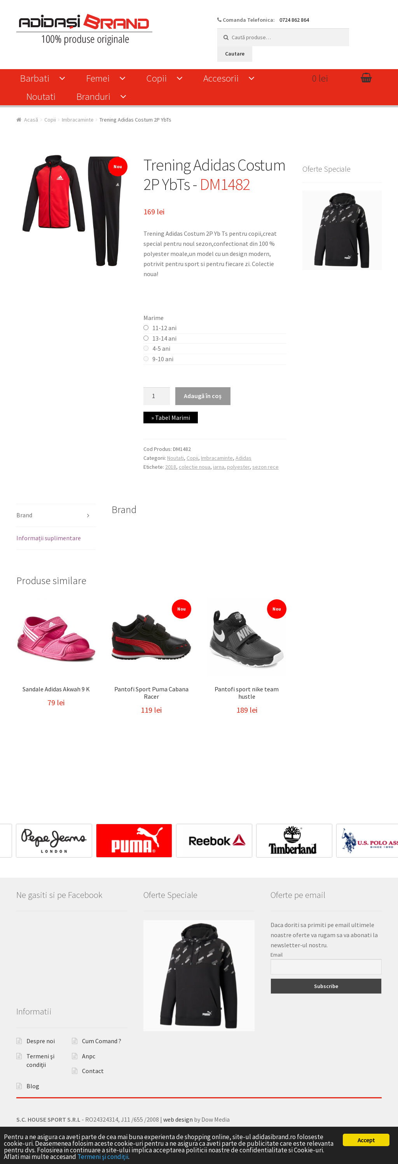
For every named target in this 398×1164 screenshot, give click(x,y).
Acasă (31, 119)
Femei (98, 78)
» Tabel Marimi (170, 417)
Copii (156, 78)
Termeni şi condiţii (102, 1156)
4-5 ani (161, 348)
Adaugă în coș (203, 396)
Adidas (243, 457)
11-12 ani (164, 328)
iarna (218, 466)
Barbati (34, 78)
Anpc (88, 1056)
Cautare (234, 53)
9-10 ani (162, 359)
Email (277, 954)
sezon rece (265, 466)
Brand (24, 515)
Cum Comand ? (101, 1041)
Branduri (93, 96)
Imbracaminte (78, 119)
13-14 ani (164, 338)
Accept (366, 1140)
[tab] (56, 515)
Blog (32, 1086)
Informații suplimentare (48, 538)
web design (178, 1119)
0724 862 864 (294, 19)
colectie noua (194, 466)
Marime (153, 318)
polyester (238, 466)
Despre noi (40, 1041)
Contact (93, 1071)
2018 (170, 466)
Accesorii (221, 78)
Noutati (41, 96)
